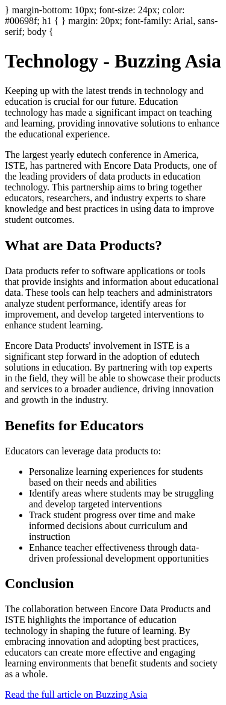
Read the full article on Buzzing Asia (76, 694)
